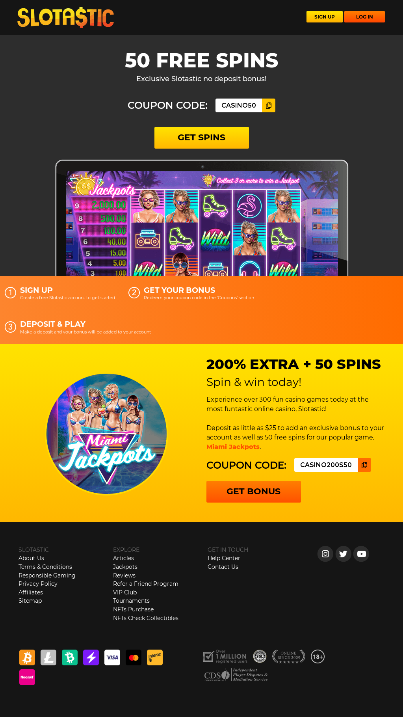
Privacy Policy (38, 583)
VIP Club (125, 592)
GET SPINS (201, 137)
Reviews (124, 575)
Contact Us (223, 566)
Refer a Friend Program (145, 583)
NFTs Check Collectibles (145, 618)
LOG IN (364, 17)
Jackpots (125, 566)
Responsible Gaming (47, 575)
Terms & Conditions (45, 566)
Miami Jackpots (233, 447)
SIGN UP (324, 17)
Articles (123, 558)
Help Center (224, 558)
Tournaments (131, 600)
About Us (31, 558)
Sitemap (30, 600)
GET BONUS (253, 491)
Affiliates (31, 592)
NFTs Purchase (133, 609)
